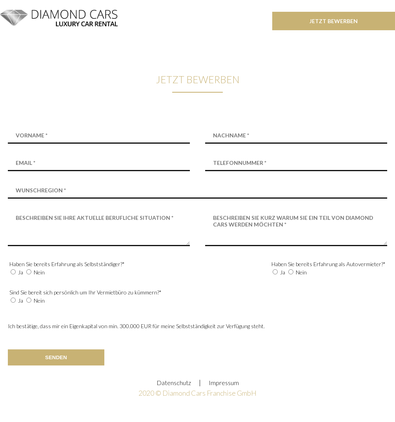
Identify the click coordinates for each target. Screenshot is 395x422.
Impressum (224, 382)
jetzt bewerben (333, 21)
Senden (56, 357)
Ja (20, 272)
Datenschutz (174, 382)
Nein (39, 272)
